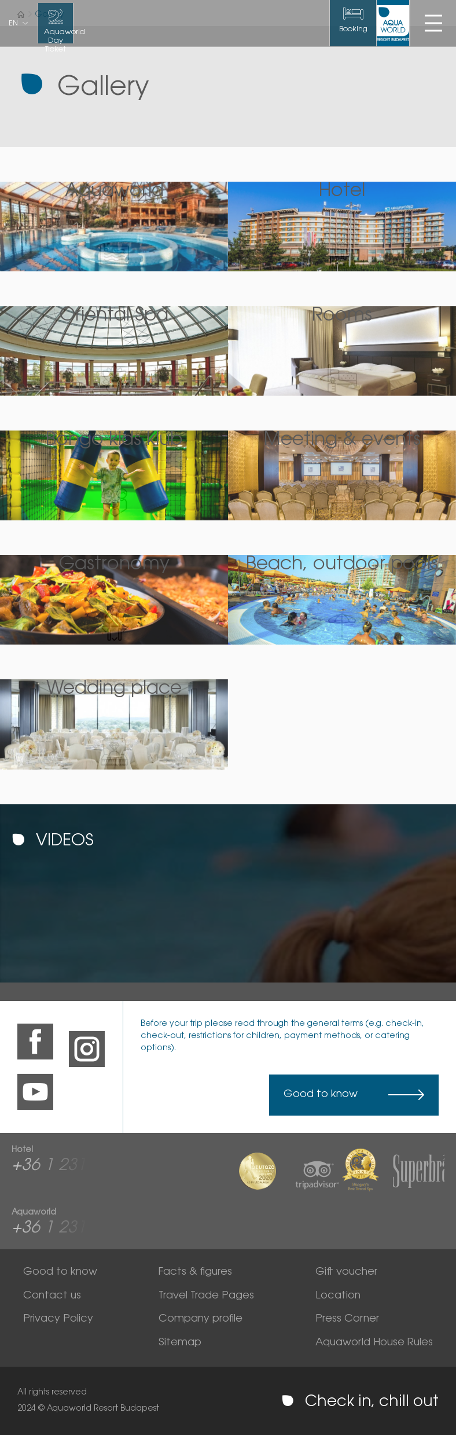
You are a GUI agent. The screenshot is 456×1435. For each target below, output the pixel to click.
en (13, 23)
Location (338, 1296)
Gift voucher (346, 1272)
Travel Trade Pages (206, 1296)
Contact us (52, 1296)
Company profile (200, 1319)
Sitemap (180, 1343)
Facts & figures (195, 1272)
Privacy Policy (58, 1319)
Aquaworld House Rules (374, 1343)
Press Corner (347, 1319)
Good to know (321, 1095)
